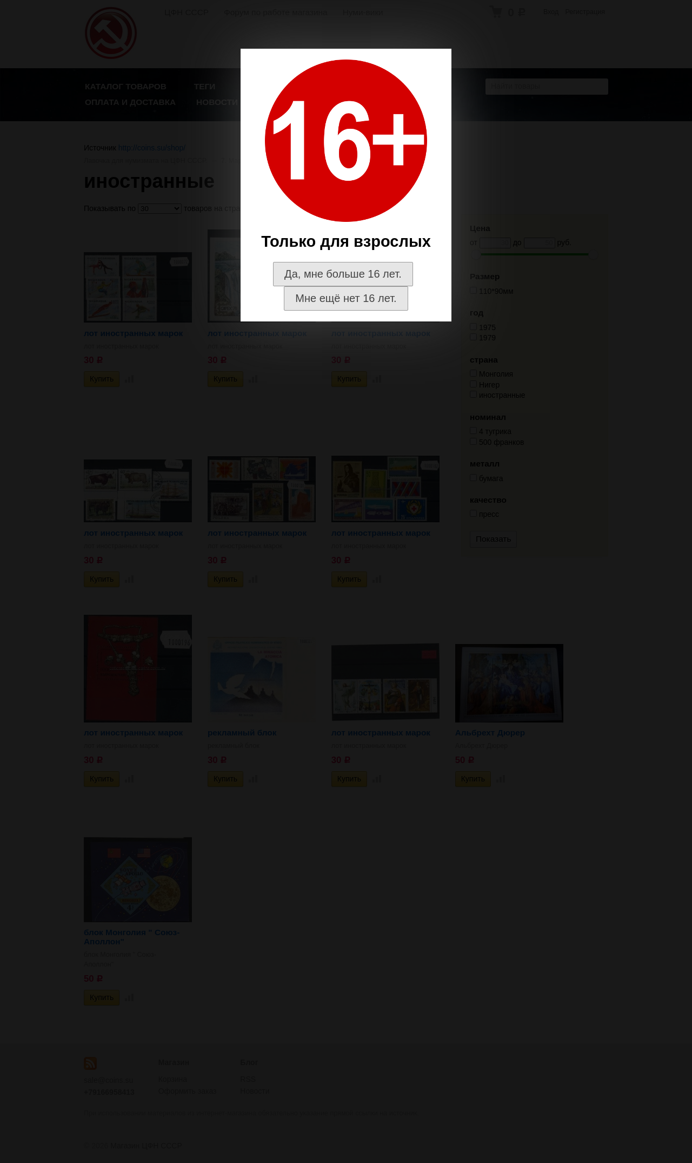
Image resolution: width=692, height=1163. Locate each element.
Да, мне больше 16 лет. (343, 274)
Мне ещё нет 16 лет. (345, 298)
